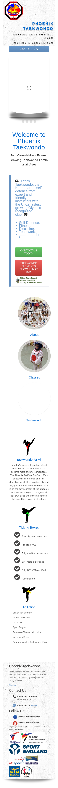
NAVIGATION (29, 49)
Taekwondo (34, 420)
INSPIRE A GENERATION (33, 43)
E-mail (34, 705)
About (34, 334)
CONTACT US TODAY (28, 252)
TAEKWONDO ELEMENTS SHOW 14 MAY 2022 (28, 268)
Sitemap (12, 685)
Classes (34, 377)
